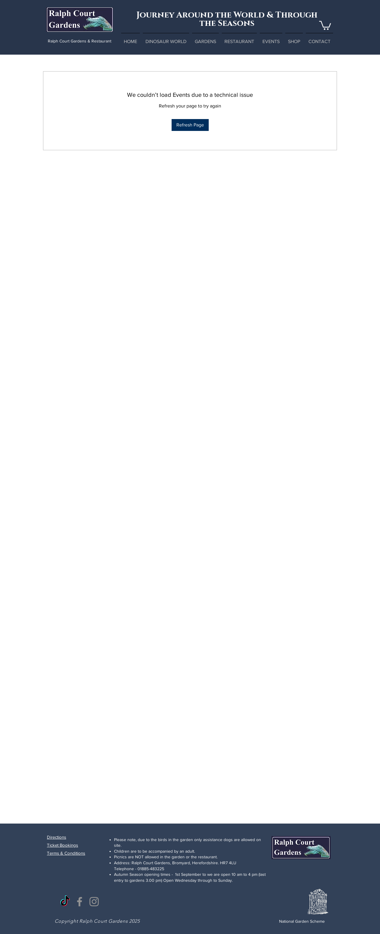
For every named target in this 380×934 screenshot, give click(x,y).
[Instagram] (94, 901)
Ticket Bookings (62, 845)
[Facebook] (79, 901)
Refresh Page (190, 124)
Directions (56, 837)
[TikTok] (65, 901)
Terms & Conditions (66, 853)
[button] (325, 25)
